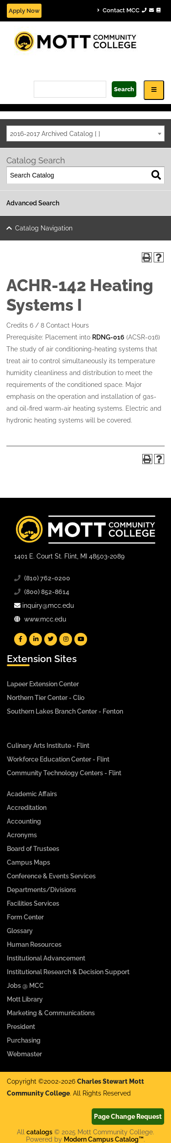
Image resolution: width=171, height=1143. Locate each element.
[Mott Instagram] (65, 639)
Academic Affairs (32, 794)
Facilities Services (33, 903)
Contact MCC (129, 10)
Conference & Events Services (51, 876)
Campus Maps (28, 862)
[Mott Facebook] (20, 639)
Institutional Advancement (46, 958)
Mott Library (25, 999)
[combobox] (85, 133)
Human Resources (34, 944)
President (21, 1026)
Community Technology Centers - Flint (64, 773)
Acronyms (22, 835)
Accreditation (27, 807)
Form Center (25, 917)
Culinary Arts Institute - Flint (48, 745)
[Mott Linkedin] (35, 639)
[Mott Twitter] (50, 639)
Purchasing (24, 1040)
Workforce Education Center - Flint (58, 759)
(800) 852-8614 (46, 591)
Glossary (20, 930)
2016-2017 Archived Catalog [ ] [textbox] (55, 133)
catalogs (39, 1132)
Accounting (24, 821)
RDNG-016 (108, 337)
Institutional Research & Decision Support (68, 972)
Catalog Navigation (44, 228)
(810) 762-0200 (47, 578)
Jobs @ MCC (25, 985)
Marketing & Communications (51, 1013)
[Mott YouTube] (80, 639)
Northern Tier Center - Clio (45, 697)
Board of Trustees (33, 848)
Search (124, 89)
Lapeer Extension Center (43, 684)
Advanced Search (32, 203)
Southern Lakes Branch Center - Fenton (65, 711)
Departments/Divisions (41, 889)
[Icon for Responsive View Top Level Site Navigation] (154, 90)
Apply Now (24, 10)
